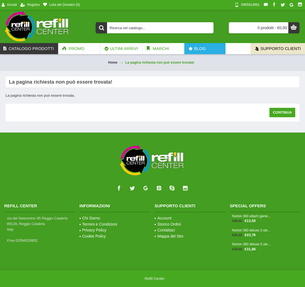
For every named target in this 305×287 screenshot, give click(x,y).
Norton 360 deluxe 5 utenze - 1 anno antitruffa (252, 244)
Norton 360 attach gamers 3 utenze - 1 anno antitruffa (252, 216)
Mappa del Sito (169, 236)
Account (163, 218)
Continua (282, 112)
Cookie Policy (93, 236)
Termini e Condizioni (98, 224)
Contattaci (165, 230)
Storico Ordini (168, 224)
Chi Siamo (90, 218)
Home (112, 62)
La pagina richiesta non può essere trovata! (159, 62)
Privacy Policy (93, 230)
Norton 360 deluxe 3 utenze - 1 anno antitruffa (252, 230)
